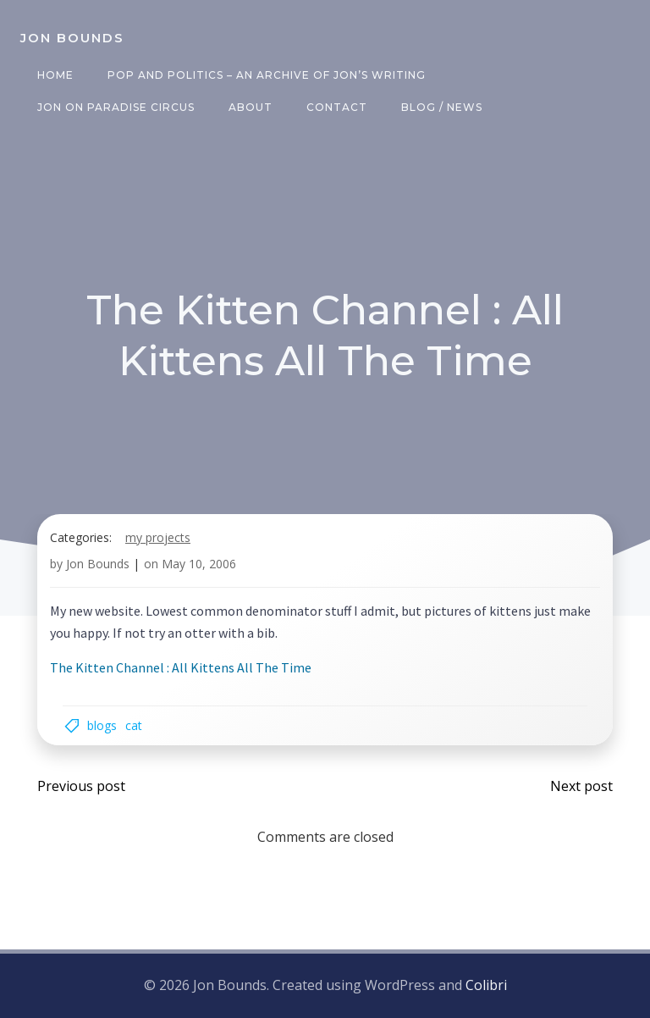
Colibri (486, 985)
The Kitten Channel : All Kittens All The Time (180, 667)
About (251, 107)
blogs (102, 725)
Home (55, 75)
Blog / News (441, 107)
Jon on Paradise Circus (116, 107)
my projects (157, 537)
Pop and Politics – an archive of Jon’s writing (266, 75)
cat (133, 725)
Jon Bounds (97, 564)
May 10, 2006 (199, 564)
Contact (336, 107)
